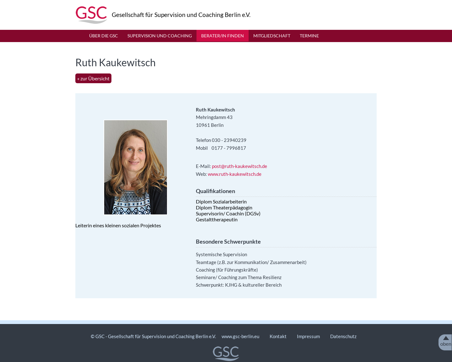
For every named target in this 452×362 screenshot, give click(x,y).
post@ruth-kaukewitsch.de (239, 166)
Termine (309, 35)
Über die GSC (103, 35)
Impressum (309, 336)
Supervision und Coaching (159, 35)
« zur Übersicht (93, 78)
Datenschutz (343, 336)
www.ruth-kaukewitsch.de (235, 174)
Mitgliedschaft (271, 35)
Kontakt (278, 336)
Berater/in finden (222, 35)
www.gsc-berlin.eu (240, 336)
